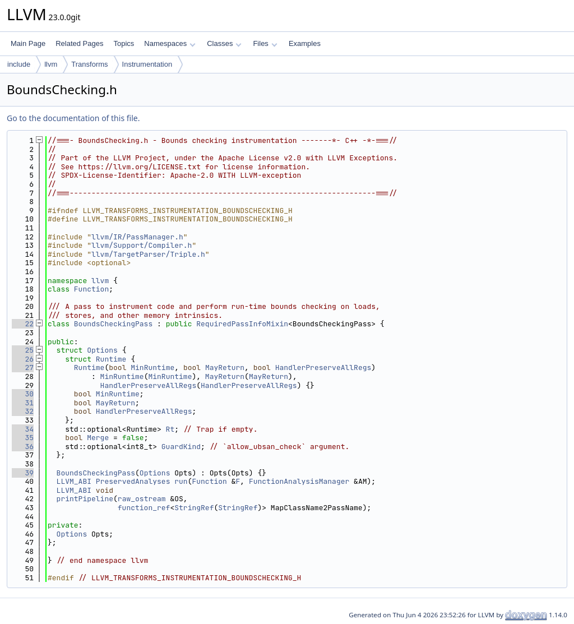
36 (23, 446)
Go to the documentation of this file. (73, 118)
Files (265, 43)
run (180, 481)
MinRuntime (152, 367)
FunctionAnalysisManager (299, 481)
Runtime (111, 359)
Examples (305, 43)
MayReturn (224, 367)
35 (23, 437)
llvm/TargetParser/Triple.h (148, 254)
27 (23, 367)
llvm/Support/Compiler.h (141, 245)
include (18, 64)
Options (102, 350)
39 (23, 473)
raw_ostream (142, 498)
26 (23, 359)
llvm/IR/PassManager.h (137, 237)
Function (91, 289)
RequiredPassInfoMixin (242, 324)
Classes (224, 43)
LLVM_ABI (74, 481)
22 (23, 324)
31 (23, 403)
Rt (170, 429)
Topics (123, 43)
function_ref (144, 507)
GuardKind (181, 446)
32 (23, 411)
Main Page (28, 43)
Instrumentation (147, 64)
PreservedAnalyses (133, 481)
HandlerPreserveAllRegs (323, 367)
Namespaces (169, 43)
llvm (50, 64)
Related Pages (79, 43)
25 (23, 350)
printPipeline (85, 498)
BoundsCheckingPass (113, 324)
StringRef (194, 507)
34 (23, 429)
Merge (98, 437)
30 (23, 394)
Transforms (89, 64)
